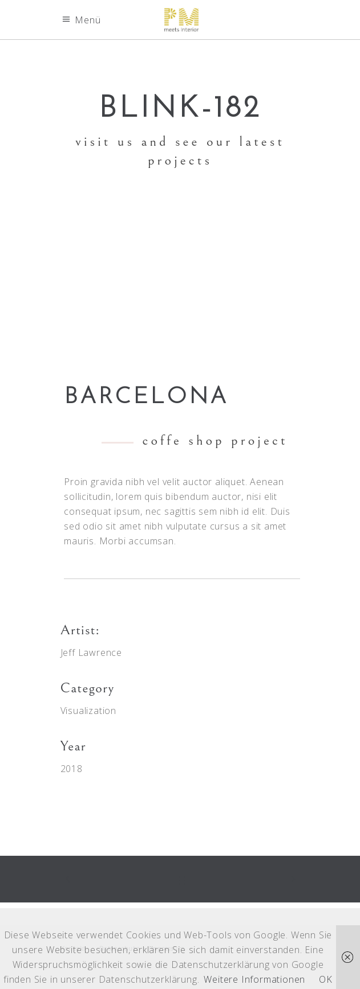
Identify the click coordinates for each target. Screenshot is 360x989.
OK (326, 979)
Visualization (88, 710)
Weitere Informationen (254, 979)
